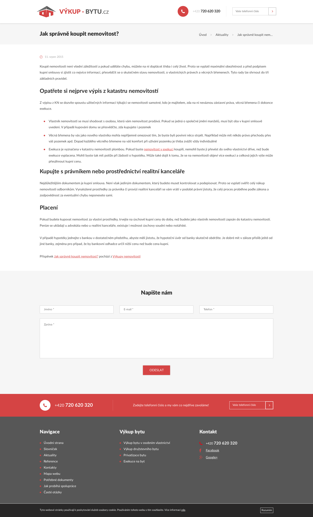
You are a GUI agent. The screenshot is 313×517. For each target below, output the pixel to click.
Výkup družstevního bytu (141, 449)
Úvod (203, 34)
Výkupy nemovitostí (127, 256)
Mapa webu (52, 473)
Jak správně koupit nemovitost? (76, 256)
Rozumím (266, 510)
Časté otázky (53, 492)
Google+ (212, 457)
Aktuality (222, 34)
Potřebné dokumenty (58, 480)
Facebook (212, 450)
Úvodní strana (53, 443)
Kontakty (50, 467)
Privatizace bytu (135, 455)
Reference (51, 461)
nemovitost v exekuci (158, 149)
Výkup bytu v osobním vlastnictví (147, 443)
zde (183, 510)
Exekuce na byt (134, 461)
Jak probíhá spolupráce (60, 486)
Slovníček (50, 449)
